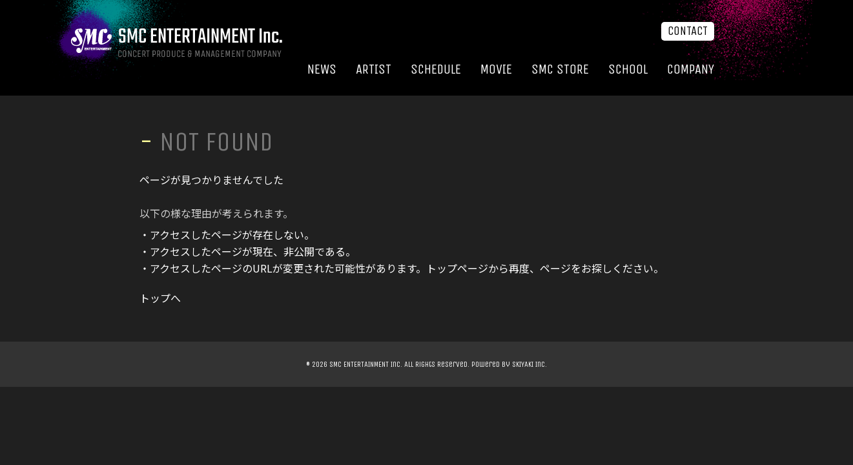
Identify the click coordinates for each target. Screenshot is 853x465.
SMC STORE (560, 69)
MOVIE (496, 69)
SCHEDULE (436, 69)
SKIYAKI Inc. (529, 364)
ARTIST (373, 69)
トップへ (160, 297)
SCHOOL (628, 69)
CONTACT (688, 31)
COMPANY (690, 69)
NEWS (321, 69)
